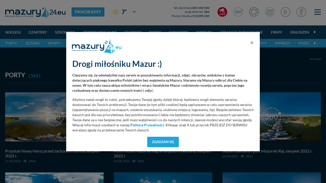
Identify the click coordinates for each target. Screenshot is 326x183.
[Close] (252, 42)
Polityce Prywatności (147, 125)
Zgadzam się (163, 142)
